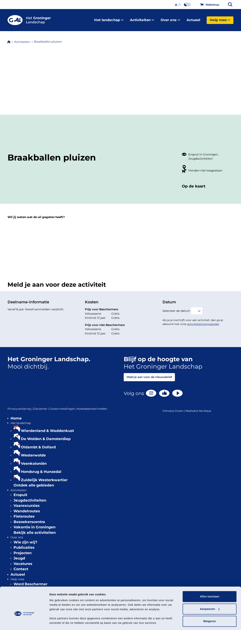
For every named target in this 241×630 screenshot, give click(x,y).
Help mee (220, 18)
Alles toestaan (209, 585)
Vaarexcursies (27, 502)
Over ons (170, 18)
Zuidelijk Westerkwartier (44, 477)
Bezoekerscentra (29, 519)
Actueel (193, 18)
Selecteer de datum (176, 308)
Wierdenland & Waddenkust (47, 428)
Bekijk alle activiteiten (35, 529)
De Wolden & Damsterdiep (46, 436)
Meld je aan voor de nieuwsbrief (149, 374)
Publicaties (24, 544)
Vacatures (23, 561)
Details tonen (58, 622)
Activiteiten (142, 18)
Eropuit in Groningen (203, 151)
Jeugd (19, 555)
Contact (21, 566)
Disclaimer (41, 406)
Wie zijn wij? (25, 539)
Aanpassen (210, 598)
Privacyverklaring (20, 406)
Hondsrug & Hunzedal (41, 468)
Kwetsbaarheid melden (92, 405)
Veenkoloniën (34, 460)
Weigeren (209, 610)
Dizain (179, 408)
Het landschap (108, 18)
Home (16, 415)
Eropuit (20, 492)
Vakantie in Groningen (35, 524)
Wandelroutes (27, 508)
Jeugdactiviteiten (200, 155)
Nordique (205, 408)
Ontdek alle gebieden (34, 482)
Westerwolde (33, 452)
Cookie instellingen (63, 406)
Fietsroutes (24, 513)
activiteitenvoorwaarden (203, 321)
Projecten (23, 550)
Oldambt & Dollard (38, 444)
